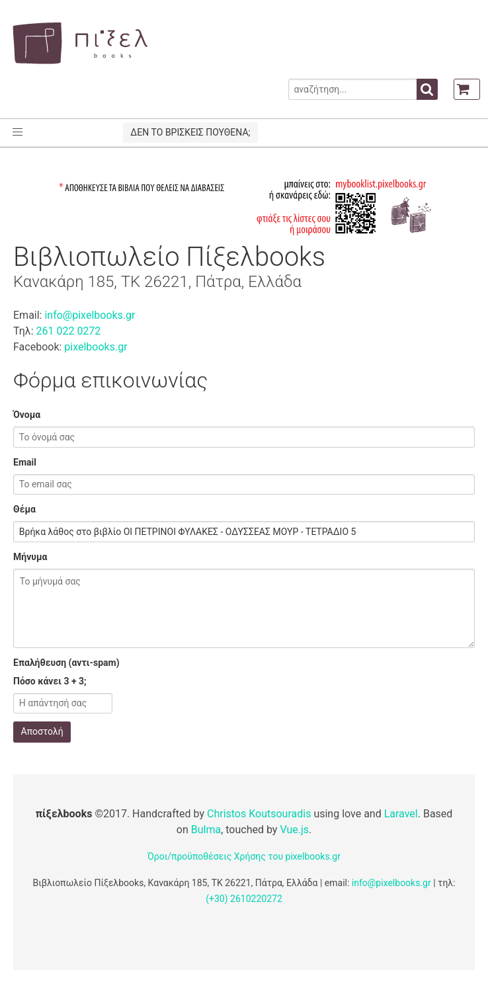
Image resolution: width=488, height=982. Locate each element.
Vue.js (294, 829)
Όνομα (26, 414)
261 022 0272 (68, 331)
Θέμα (24, 509)
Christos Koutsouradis (259, 813)
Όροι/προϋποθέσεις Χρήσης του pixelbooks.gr (244, 856)
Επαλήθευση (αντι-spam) (66, 662)
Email (24, 462)
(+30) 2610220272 (244, 898)
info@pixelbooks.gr (89, 315)
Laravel (401, 813)
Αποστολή (42, 731)
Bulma (206, 829)
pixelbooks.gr (95, 347)
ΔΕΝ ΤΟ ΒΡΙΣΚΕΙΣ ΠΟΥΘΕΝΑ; (190, 132)
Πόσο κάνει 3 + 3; (50, 681)
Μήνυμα (30, 557)
